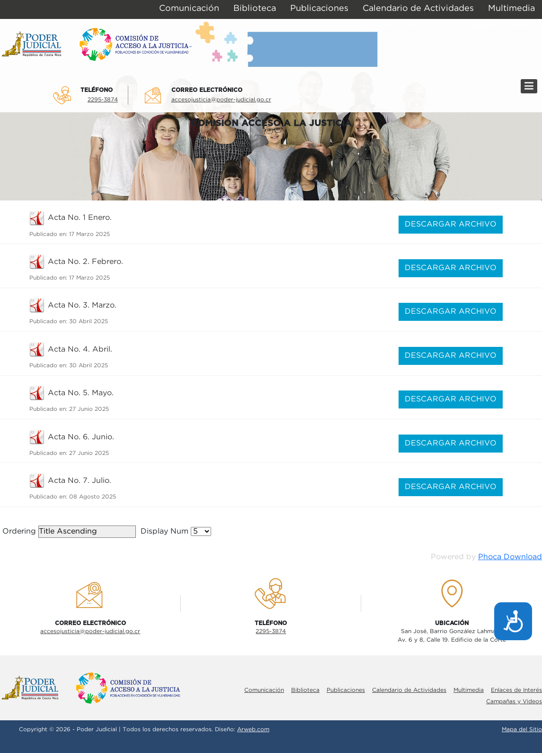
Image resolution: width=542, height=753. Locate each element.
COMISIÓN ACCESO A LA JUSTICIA (271, 123)
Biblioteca (305, 690)
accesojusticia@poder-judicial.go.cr (221, 99)
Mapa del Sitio (522, 729)
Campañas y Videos (514, 701)
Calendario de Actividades (409, 690)
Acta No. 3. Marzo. (82, 305)
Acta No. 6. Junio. (81, 437)
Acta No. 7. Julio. (79, 480)
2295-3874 (103, 99)
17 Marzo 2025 (89, 234)
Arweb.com (253, 729)
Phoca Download (510, 557)
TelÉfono (96, 90)
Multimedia (468, 690)
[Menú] (529, 86)
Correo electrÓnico (206, 90)
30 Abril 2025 (88, 321)
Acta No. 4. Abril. (80, 349)
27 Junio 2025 (89, 409)
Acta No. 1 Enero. (80, 217)
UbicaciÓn (452, 623)
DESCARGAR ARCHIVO (451, 224)
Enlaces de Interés (516, 690)
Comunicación (264, 690)
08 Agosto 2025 (92, 496)
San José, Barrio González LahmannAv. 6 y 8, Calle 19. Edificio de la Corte (452, 636)
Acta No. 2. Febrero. (85, 261)
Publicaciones (346, 690)
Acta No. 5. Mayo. (81, 393)
